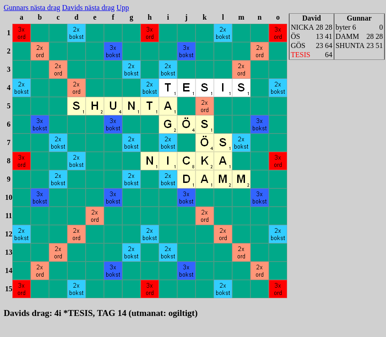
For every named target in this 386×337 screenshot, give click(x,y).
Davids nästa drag (88, 7)
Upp (122, 7)
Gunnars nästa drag (32, 7)
